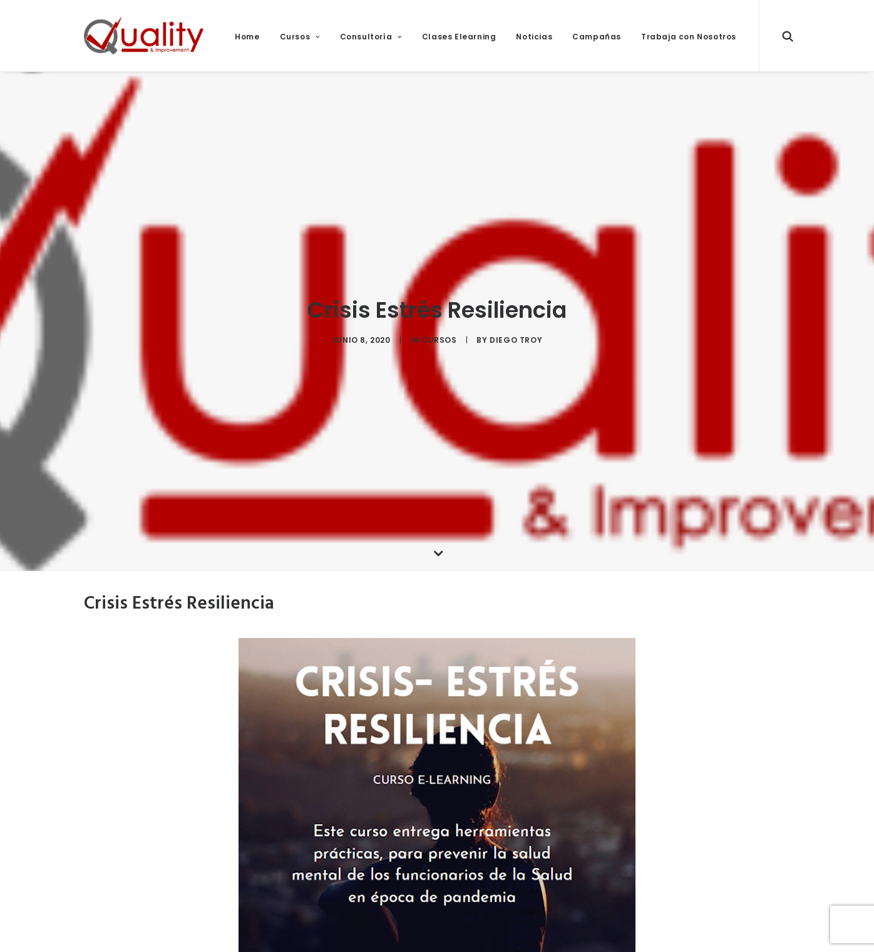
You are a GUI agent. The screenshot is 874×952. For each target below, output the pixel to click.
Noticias (534, 36)
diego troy (516, 335)
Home (247, 36)
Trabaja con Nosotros (688, 36)
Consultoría (371, 36)
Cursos (300, 36)
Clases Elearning (459, 36)
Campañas (596, 36)
